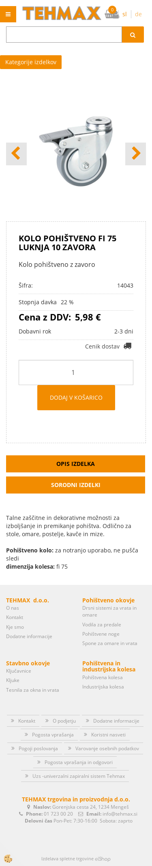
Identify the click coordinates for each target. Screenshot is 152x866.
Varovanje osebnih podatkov (107, 748)
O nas (12, 607)
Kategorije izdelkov (30, 62)
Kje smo (15, 627)
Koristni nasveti (108, 734)
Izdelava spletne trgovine (67, 858)
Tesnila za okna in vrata (32, 689)
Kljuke (12, 680)
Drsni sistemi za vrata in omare (109, 611)
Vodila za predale (101, 624)
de (138, 14)
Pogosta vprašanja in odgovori (79, 762)
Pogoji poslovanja (38, 748)
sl (124, 14)
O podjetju (64, 720)
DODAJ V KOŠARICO (76, 397)
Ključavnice (18, 670)
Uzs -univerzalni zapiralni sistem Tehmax (78, 776)
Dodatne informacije (29, 636)
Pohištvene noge (101, 633)
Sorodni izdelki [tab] (76, 485)
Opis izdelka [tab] (75, 464)
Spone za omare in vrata (109, 643)
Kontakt (14, 617)
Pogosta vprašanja (53, 734)
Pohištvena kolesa (102, 677)
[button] (135, 154)
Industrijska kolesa (103, 686)
